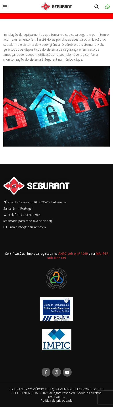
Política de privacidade (57, 400)
